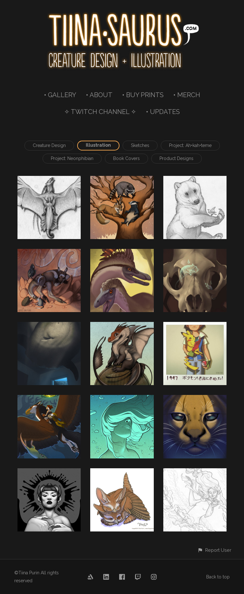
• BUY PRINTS (143, 95)
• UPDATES (163, 112)
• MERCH (186, 95)
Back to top (218, 576)
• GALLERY (60, 95)
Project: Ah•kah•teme (190, 145)
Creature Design (49, 145)
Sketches (140, 145)
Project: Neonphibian (72, 158)
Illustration (98, 145)
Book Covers (126, 158)
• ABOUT (99, 95)
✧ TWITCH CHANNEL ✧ (100, 112)
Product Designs (176, 158)
